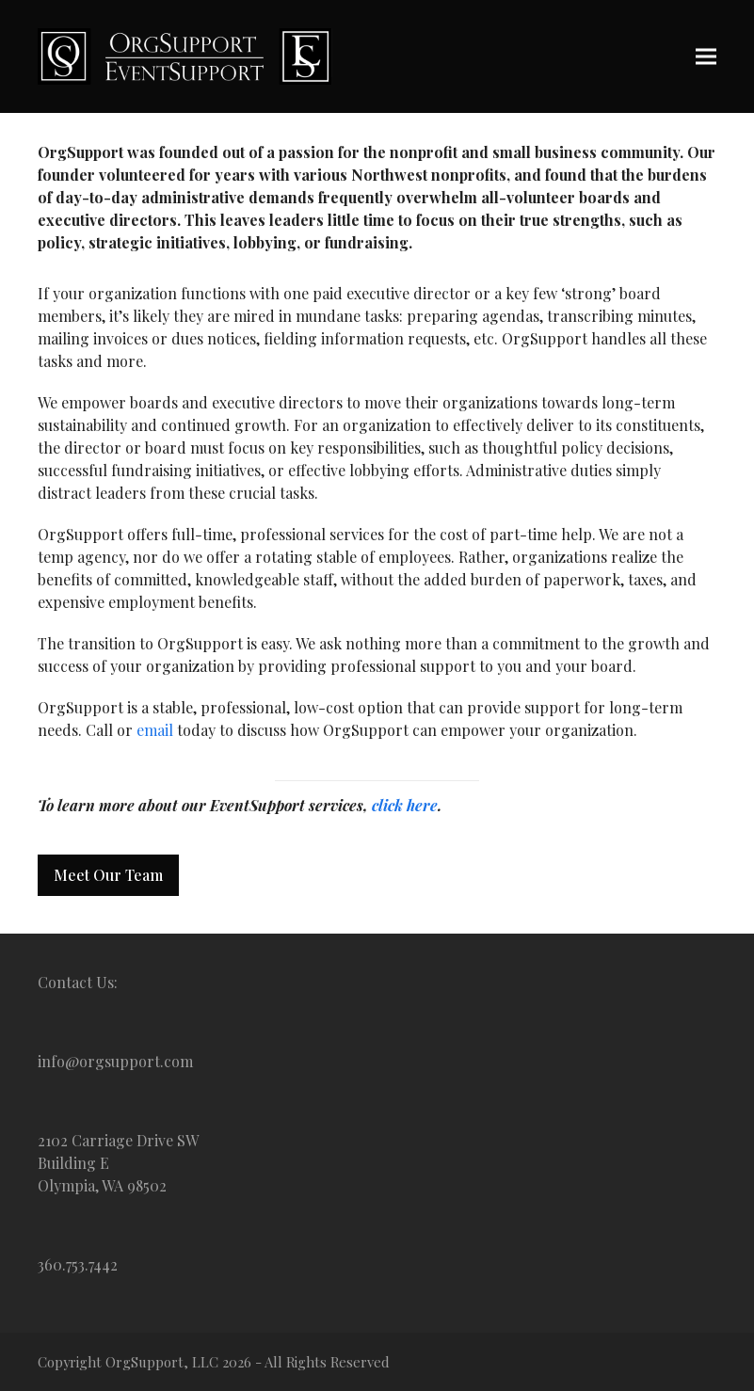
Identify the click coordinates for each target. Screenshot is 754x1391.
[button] (706, 56)
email (154, 730)
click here (405, 805)
